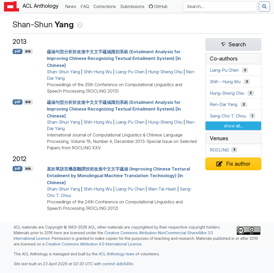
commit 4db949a (117, 263)
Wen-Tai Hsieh (162, 189)
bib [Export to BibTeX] (28, 51)
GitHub (158, 6)
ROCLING (219, 149)
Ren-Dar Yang (223, 104)
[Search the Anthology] (220, 6)
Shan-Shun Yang (63, 71)
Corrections (105, 6)
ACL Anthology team (116, 254)
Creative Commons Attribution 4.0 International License (93, 244)
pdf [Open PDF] (17, 51)
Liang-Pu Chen (130, 71)
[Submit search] (264, 6)
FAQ (86, 6)
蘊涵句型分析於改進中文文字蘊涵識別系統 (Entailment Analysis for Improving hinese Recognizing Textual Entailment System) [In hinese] (114, 58)
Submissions (133, 6)
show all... (233, 125)
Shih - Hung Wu (225, 81)
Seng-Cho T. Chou (228, 116)
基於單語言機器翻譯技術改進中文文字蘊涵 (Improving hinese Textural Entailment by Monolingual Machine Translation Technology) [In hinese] (118, 175)
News (71, 6)
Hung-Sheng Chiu (165, 71)
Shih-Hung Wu (97, 71)
